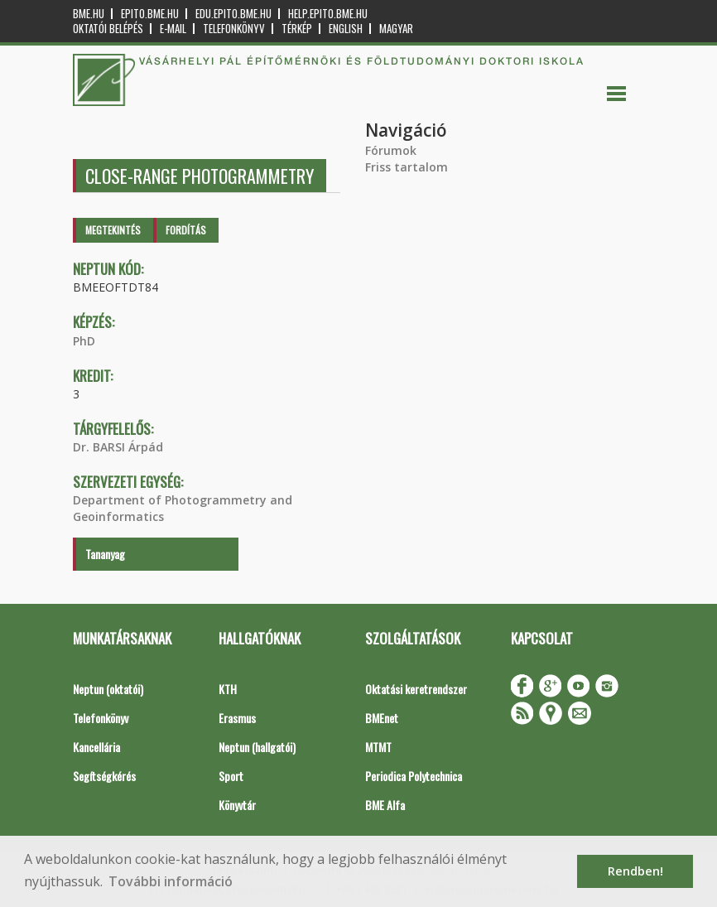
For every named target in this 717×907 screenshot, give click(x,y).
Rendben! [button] (635, 871)
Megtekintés (113, 230)
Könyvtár (237, 804)
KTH (228, 688)
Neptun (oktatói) (108, 688)
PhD (84, 341)
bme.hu (88, 13)
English (346, 28)
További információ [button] (170, 881)
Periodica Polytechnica (413, 775)
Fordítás (186, 230)
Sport (231, 775)
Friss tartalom (406, 167)
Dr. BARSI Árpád (118, 447)
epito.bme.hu (150, 13)
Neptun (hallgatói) (257, 746)
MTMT (378, 746)
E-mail (173, 28)
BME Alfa (385, 804)
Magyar (396, 28)
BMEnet (381, 717)
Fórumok (390, 150)
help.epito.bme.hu (328, 13)
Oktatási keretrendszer (416, 688)
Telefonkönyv (234, 28)
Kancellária (96, 746)
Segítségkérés (104, 775)
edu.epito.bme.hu (233, 13)
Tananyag (105, 553)
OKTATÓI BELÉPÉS (108, 28)
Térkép (297, 28)
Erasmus (237, 717)
